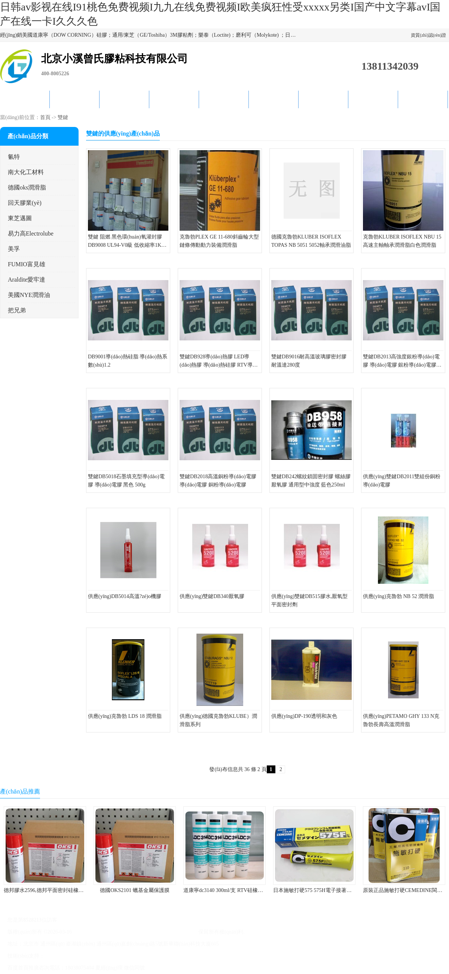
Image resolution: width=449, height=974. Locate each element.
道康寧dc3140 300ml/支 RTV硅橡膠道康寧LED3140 (241, 890)
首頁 (45, 117)
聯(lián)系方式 (423, 99)
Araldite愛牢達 (26, 279)
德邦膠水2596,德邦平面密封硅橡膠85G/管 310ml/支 (62, 890)
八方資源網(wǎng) (66, 956)
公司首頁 (25, 99)
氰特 (14, 157)
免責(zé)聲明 (103, 956)
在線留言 (373, 99)
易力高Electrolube (31, 233)
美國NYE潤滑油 (29, 295)
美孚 (14, 249)
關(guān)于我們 (174, 99)
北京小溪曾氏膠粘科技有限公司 (160, 932)
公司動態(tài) (224, 99)
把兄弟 (17, 310)
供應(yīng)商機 (74, 99)
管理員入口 (132, 956)
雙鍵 (63, 117)
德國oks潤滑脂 (27, 187)
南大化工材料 (26, 172)
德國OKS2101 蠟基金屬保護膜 (134, 890)
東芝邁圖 (20, 218)
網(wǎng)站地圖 (165, 956)
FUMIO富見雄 (26, 264)
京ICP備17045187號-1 (97, 932)
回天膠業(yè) (25, 203)
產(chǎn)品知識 (274, 99)
